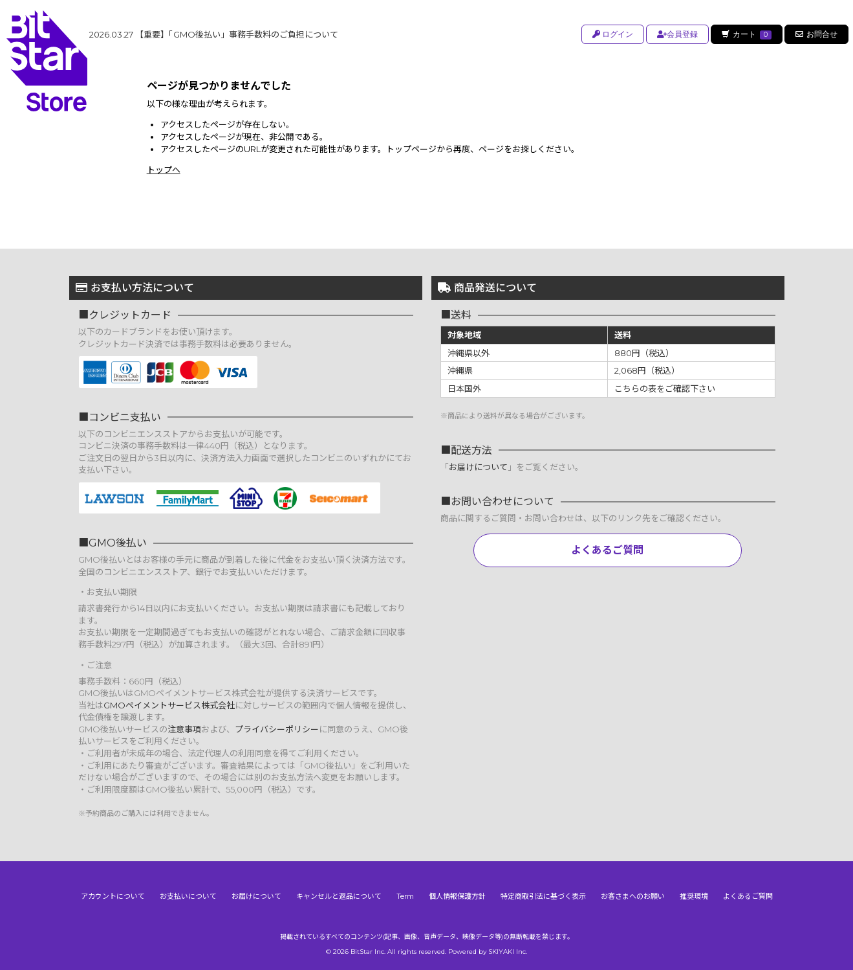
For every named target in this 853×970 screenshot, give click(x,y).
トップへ (163, 169)
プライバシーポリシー (277, 729)
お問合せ (816, 34)
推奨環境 (694, 896)
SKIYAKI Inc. (507, 951)
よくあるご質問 (607, 550)
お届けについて (478, 467)
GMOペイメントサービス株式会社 (169, 705)
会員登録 (675, 34)
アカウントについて (113, 896)
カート (746, 34)
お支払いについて (188, 896)
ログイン (610, 34)
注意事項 (184, 729)
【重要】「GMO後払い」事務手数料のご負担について (213, 34)
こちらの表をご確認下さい (664, 388)
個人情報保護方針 (457, 896)
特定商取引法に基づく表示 (543, 896)
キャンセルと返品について (339, 896)
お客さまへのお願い (633, 896)
